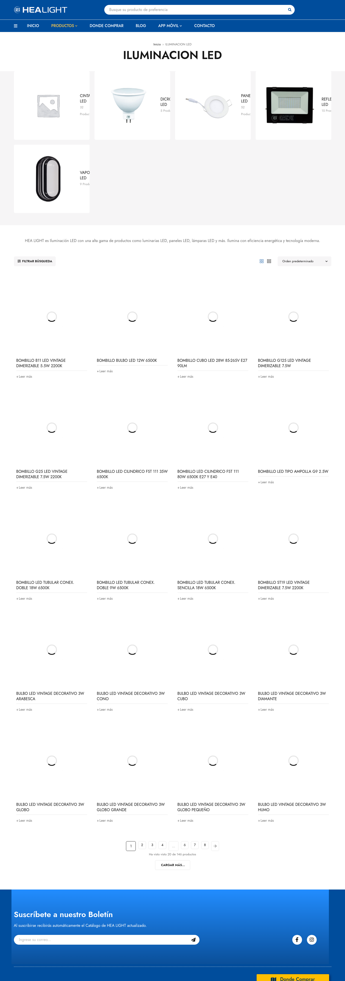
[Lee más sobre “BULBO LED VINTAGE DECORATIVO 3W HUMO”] (267, 738)
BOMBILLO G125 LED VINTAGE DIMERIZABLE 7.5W (284, 280)
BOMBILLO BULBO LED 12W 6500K (127, 278)
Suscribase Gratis (193, 857)
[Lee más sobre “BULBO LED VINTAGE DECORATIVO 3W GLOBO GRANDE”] (106, 738)
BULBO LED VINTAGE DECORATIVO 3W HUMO (292, 724)
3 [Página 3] (148, 763)
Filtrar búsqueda (36, 179)
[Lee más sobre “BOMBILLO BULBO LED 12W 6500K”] (106, 289)
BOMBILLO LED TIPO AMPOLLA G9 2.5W (293, 389)
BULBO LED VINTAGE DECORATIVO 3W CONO (131, 613)
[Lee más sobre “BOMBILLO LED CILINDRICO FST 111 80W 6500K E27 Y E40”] (186, 405)
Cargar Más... (173, 782)
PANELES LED (214, 81)
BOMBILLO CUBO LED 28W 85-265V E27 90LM (212, 280)
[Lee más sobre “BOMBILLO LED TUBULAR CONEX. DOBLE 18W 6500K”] (25, 516)
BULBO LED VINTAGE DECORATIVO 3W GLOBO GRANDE (131, 724)
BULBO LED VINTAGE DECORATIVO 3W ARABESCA (50, 613)
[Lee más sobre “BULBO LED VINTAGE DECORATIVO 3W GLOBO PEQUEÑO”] (186, 738)
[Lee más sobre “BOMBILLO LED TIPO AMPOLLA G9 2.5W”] (267, 400)
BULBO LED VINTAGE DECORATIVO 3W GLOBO (50, 724)
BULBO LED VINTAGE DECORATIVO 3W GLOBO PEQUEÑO (211, 724)
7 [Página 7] (197, 763)
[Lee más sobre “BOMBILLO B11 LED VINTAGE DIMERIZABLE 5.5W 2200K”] (25, 294)
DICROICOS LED (136, 81)
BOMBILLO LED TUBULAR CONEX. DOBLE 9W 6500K (126, 502)
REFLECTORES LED (299, 81)
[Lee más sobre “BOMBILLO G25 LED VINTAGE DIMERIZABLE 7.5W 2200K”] (25, 405)
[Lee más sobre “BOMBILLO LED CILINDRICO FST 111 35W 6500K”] (106, 405)
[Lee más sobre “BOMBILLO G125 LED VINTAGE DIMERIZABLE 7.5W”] (267, 294)
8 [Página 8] (209, 763)
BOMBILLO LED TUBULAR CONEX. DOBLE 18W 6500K (45, 502)
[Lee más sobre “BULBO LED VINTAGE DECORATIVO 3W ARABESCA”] (25, 627)
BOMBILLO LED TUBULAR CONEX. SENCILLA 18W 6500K (206, 502)
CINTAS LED (51, 81)
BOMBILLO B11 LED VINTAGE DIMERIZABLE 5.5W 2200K (41, 280)
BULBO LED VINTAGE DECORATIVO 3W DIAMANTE (292, 613)
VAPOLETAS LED (55, 113)
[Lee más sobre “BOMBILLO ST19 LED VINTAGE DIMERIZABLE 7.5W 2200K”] (267, 516)
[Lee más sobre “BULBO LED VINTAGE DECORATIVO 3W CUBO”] (186, 627)
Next (221, 764)
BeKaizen (91, 970)
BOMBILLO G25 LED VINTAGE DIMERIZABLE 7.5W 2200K (42, 391)
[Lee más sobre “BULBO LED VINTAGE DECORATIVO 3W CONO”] (106, 627)
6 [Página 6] (185, 763)
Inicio (157, 44)
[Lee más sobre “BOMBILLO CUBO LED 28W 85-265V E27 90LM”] (186, 294)
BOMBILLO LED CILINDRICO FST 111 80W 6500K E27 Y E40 (208, 391)
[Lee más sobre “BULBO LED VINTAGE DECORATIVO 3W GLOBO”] (25, 738)
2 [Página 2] (136, 763)
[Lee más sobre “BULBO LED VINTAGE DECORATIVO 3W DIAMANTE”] (267, 627)
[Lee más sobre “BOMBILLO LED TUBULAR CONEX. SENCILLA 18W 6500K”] (186, 516)
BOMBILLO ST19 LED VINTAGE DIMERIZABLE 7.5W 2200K (284, 502)
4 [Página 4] (160, 763)
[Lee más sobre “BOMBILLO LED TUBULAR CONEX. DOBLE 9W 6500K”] (106, 516)
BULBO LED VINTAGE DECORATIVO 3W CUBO (211, 613)
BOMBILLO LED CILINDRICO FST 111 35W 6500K (132, 391)
